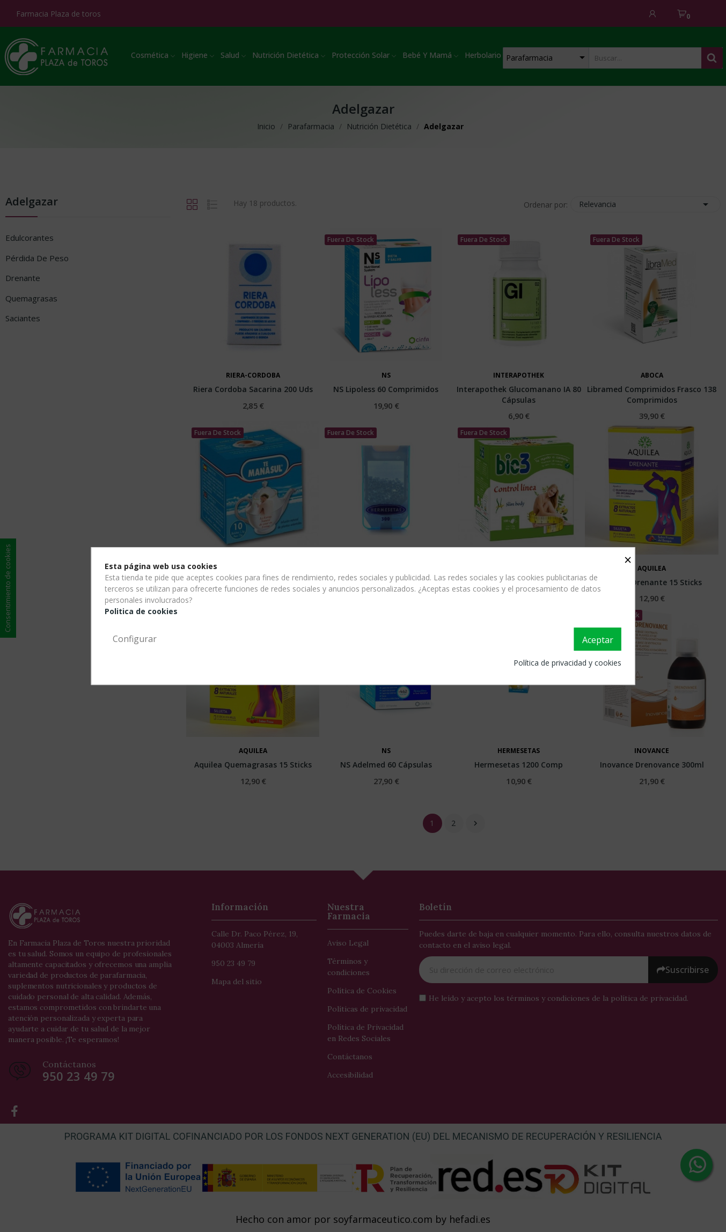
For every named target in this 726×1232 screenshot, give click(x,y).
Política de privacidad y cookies (567, 663)
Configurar (135, 639)
